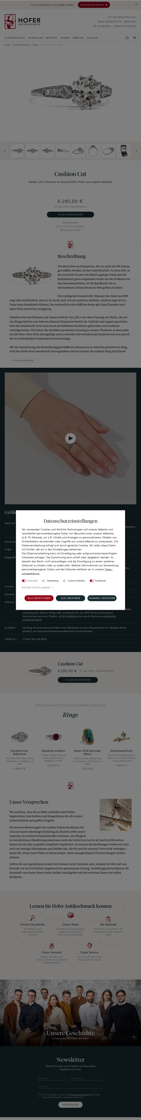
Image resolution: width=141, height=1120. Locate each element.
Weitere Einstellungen (36, 588)
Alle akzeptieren (39, 598)
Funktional (100, 581)
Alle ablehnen (70, 598)
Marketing (52, 581)
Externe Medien (76, 581)
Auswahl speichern (102, 598)
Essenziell (32, 581)
